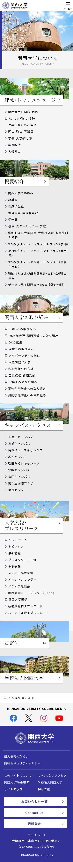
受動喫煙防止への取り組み (27, 395)
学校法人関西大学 (50, 782)
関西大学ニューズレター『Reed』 (31, 593)
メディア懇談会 (19, 586)
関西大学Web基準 (16, 782)
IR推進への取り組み (23, 382)
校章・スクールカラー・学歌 (27, 226)
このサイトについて (18, 775)
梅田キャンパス (19, 477)
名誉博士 (14, 151)
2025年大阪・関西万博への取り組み (33, 336)
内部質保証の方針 (20, 369)
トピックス (16, 546)
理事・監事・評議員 (20, 131)
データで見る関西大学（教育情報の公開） (36, 285)
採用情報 (44, 789)
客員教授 (14, 145)
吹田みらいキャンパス (24, 463)
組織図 (13, 200)
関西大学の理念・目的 (23, 112)
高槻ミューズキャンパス (25, 450)
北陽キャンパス (19, 470)
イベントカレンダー (22, 580)
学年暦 (13, 219)
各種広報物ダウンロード (25, 606)
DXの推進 (15, 342)
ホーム (7, 698)
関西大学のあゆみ (20, 193)
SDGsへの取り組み (22, 329)
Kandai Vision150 (22, 118)
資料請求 (46, 823)
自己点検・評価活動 (22, 375)
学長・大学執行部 (20, 138)
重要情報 (14, 566)
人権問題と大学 (20, 362)
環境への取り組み (21, 349)
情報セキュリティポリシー (22, 763)
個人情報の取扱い (16, 756)
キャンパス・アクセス (52, 775)
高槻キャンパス (19, 443)
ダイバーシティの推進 (24, 355)
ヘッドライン (18, 540)
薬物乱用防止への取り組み (27, 389)
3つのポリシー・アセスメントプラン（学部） (38, 244)
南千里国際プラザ (20, 483)
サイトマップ (13, 789)
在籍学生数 (16, 206)
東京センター (17, 490)
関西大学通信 (18, 599)
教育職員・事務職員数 (23, 213)
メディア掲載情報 (20, 573)
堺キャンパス (17, 457)
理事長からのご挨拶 (22, 125)
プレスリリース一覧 (22, 560)
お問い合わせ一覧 (42, 801)
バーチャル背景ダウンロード (28, 613)
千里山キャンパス (20, 437)
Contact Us (44, 812)
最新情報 (14, 553)
